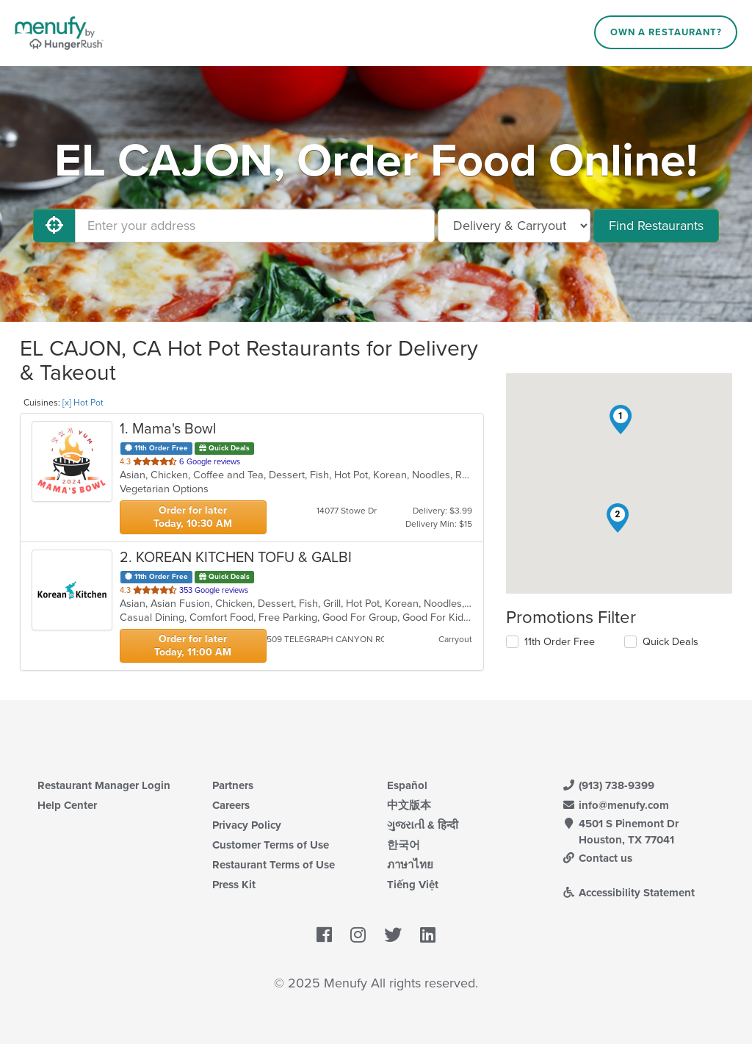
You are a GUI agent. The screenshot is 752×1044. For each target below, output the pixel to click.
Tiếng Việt (412, 884)
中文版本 (409, 805)
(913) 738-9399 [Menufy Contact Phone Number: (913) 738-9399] (608, 785)
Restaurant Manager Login (103, 785)
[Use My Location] (54, 225)
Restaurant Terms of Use (273, 864)
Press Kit (234, 884)
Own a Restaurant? (666, 32)
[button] (620, 419)
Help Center (67, 805)
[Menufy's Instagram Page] (358, 935)
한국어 (403, 845)
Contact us (597, 858)
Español (407, 785)
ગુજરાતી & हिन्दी (422, 825)
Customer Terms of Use (270, 845)
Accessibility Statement (628, 892)
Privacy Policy (246, 825)
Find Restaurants (656, 225)
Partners (232, 785)
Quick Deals (670, 642)
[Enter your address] (255, 225)
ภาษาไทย (410, 864)
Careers (231, 805)
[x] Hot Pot (83, 402)
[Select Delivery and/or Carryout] (514, 225)
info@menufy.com (615, 805)
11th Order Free (559, 642)
